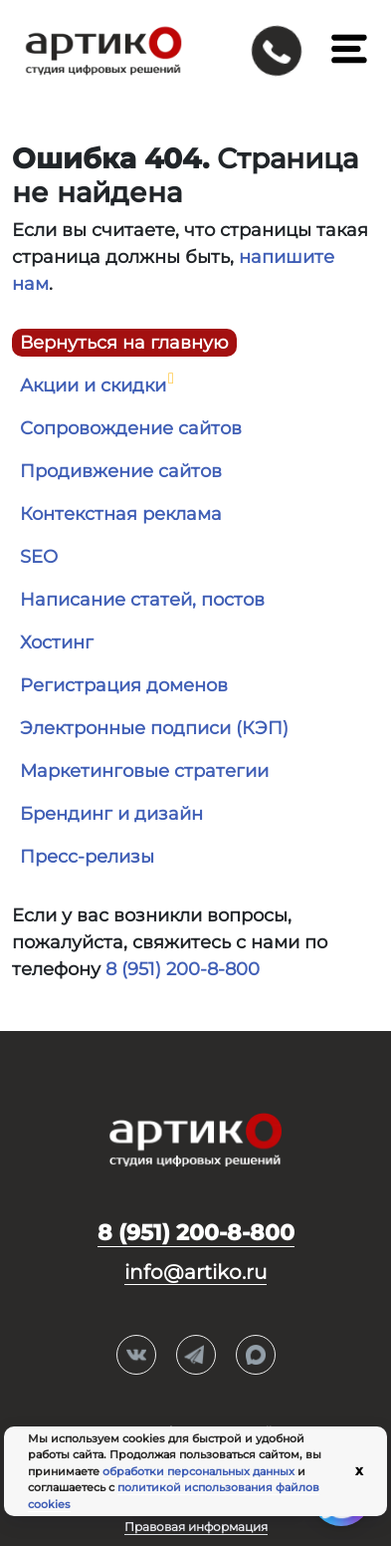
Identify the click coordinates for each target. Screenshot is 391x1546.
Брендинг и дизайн (111, 814)
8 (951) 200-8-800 (182, 969)
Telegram (196, 1356)
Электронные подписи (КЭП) (154, 728)
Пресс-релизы (87, 857)
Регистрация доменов (124, 685)
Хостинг (57, 642)
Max (256, 1356)
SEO (39, 557)
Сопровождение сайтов (131, 428)
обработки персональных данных (198, 1471)
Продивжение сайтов (121, 471)
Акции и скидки (93, 385)
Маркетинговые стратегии (144, 771)
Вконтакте (136, 1356)
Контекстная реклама (121, 514)
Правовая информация (196, 1526)
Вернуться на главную (124, 343)
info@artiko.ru (195, 1272)
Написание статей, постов (142, 600)
